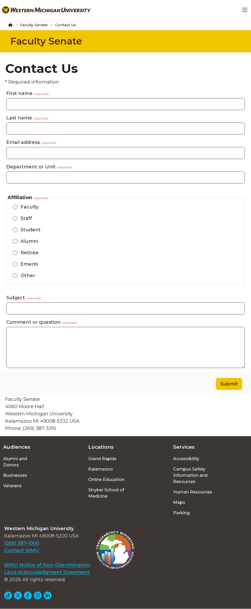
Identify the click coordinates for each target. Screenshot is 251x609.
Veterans (12, 485)
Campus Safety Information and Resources (190, 475)
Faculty (30, 207)
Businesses (15, 475)
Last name (27, 118)
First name (27, 93)
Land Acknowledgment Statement (47, 572)
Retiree (30, 253)
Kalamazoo (100, 469)
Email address (31, 142)
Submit (229, 384)
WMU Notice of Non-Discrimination (47, 565)
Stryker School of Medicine (106, 493)
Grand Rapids (102, 458)
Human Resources (192, 492)
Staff (26, 218)
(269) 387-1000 (21, 543)
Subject (23, 298)
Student (31, 230)
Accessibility (186, 458)
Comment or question (41, 322)
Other (28, 275)
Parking (181, 512)
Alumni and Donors (15, 461)
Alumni (29, 241)
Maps (179, 502)
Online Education (106, 479)
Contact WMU (21, 550)
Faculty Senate (34, 25)
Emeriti (29, 264)
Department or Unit (39, 167)
